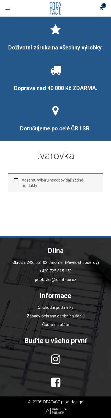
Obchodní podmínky (55, 307)
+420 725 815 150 (55, 271)
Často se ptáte (55, 324)
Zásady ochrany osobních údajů (56, 316)
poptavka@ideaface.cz (55, 279)
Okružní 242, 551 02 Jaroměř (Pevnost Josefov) (55, 262)
